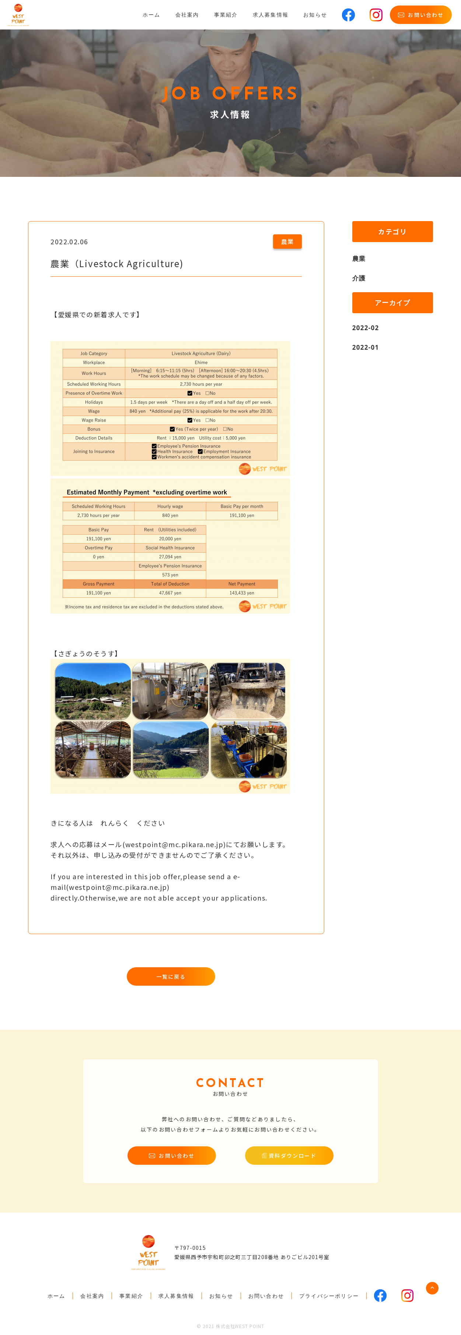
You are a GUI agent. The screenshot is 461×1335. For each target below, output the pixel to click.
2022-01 (366, 347)
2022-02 (366, 327)
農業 (359, 258)
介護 (359, 277)
